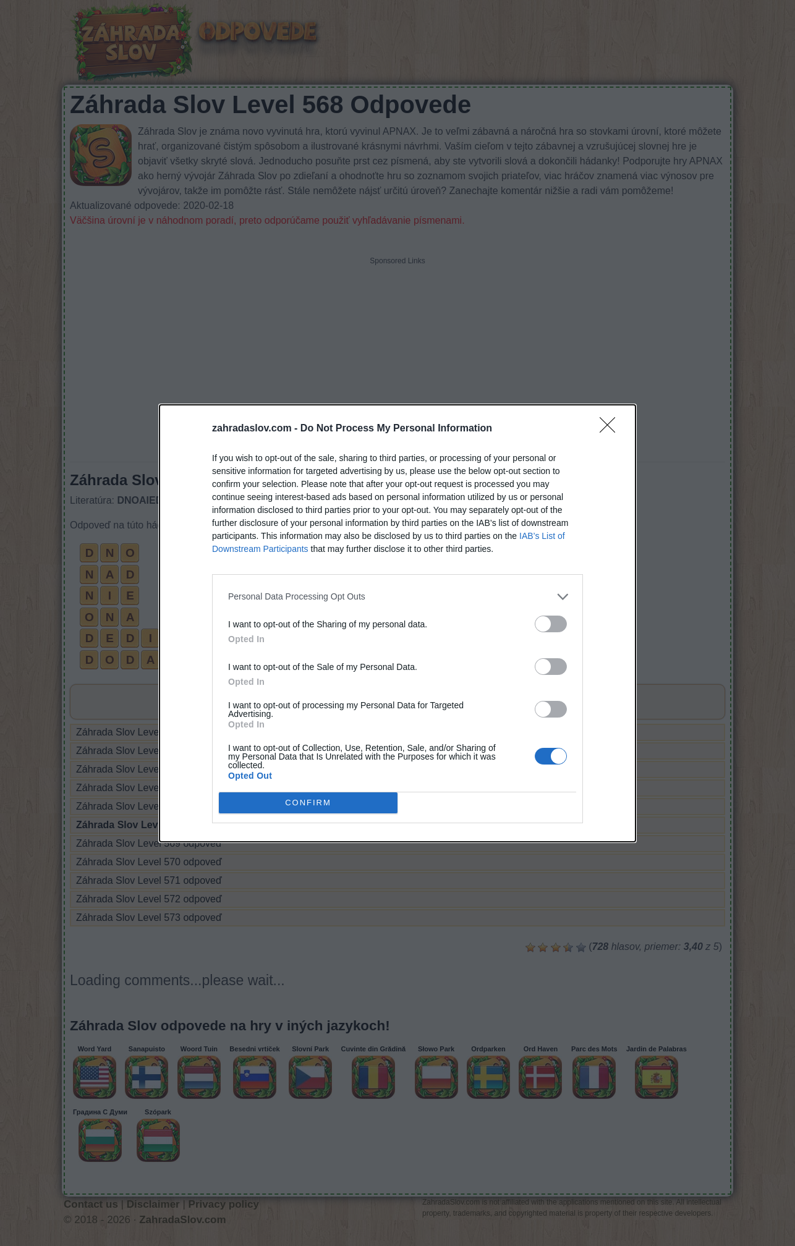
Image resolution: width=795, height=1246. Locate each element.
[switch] (551, 623)
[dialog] (397, 622)
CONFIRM (308, 802)
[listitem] (397, 596)
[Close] (611, 428)
